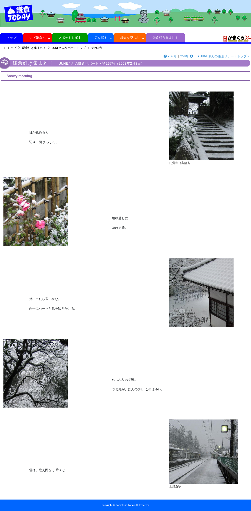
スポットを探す (70, 37)
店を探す (100, 37)
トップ (11, 37)
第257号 (96, 48)
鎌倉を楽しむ (130, 37)
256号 (170, 56)
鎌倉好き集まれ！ (165, 37)
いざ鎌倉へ (37, 37)
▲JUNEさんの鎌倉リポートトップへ (223, 56)
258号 (186, 56)
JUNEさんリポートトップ (69, 48)
